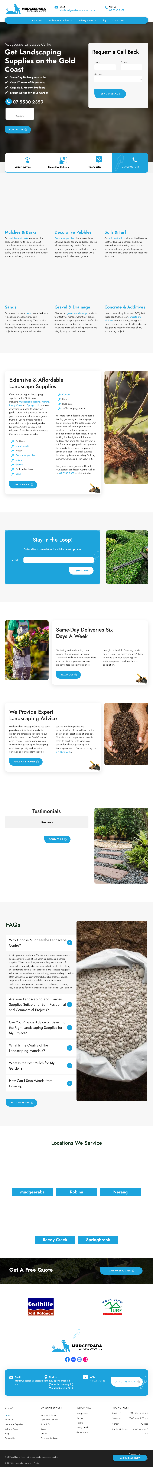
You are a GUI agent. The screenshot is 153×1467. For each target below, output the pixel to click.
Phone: (124, 62)
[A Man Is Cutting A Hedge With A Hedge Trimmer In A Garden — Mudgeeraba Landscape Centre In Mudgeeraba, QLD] (127, 557)
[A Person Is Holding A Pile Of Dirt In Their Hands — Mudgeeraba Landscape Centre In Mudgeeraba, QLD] (126, 734)
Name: (97, 62)
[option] (40, 1307)
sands (29, 313)
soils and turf (115, 238)
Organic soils (22, 446)
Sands (10, 307)
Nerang (45, 401)
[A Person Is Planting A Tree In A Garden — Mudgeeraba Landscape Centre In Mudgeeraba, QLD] (126, 427)
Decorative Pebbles (73, 232)
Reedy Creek (15, 405)
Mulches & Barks (20, 232)
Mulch (19, 460)
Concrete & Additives (124, 307)
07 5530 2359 (116, 10)
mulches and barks (18, 238)
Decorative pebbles (64, 238)
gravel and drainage (77, 313)
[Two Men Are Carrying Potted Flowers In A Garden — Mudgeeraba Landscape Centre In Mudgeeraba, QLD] (27, 650)
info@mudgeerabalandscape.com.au (78, 10)
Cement (66, 394)
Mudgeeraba (25, 401)
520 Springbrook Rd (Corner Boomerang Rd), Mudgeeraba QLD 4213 (61, 1384)
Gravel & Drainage (72, 307)
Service (98, 74)
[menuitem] (37, 20)
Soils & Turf (115, 232)
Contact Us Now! (130, 167)
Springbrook (33, 405)
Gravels (19, 464)
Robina (36, 401)
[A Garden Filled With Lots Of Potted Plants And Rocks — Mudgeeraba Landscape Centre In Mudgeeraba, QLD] (121, 846)
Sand (18, 474)
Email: (16, 559)
